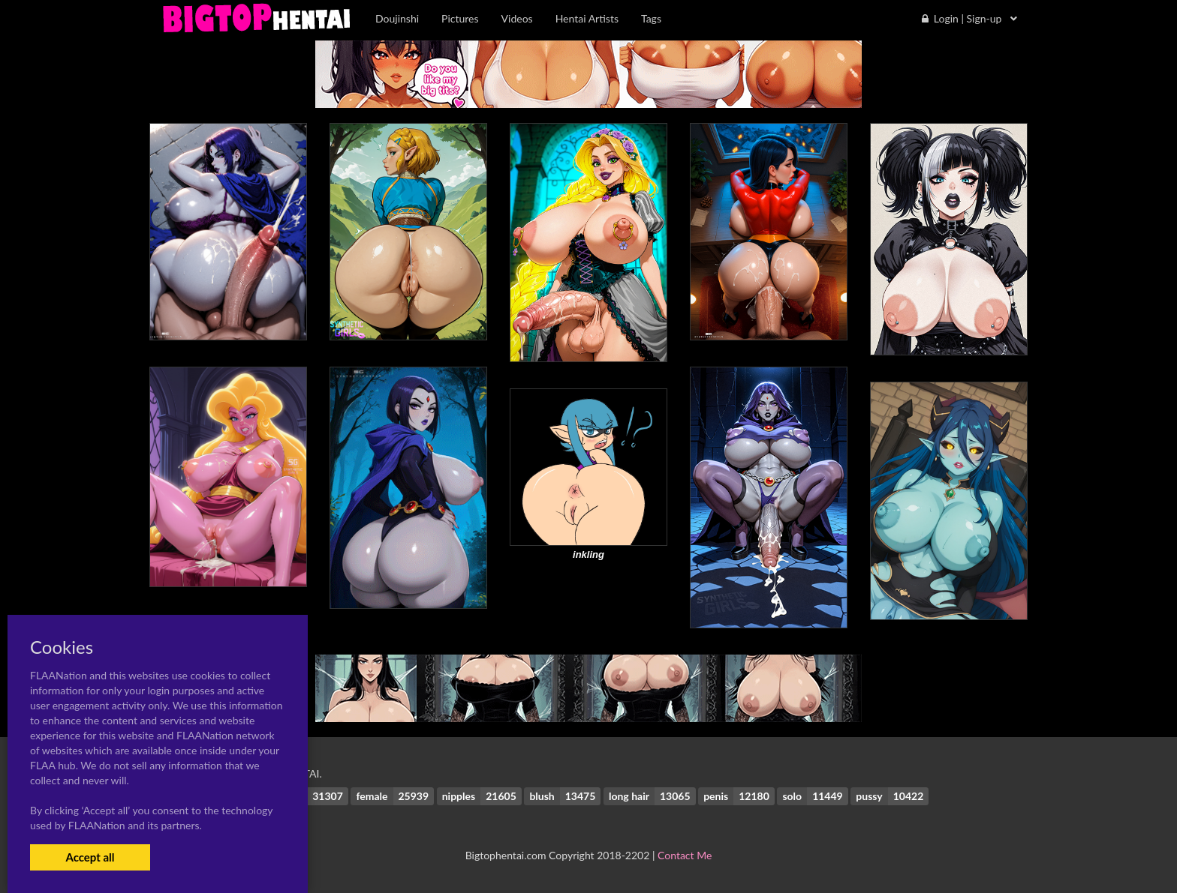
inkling (588, 554)
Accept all (89, 857)
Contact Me (685, 855)
